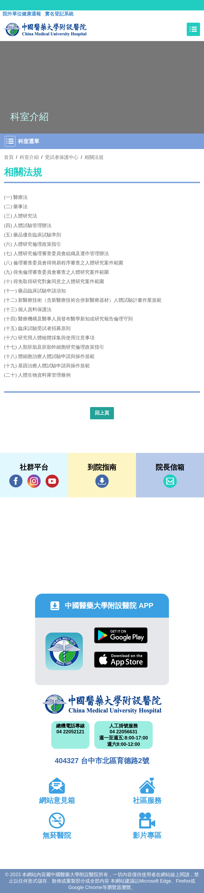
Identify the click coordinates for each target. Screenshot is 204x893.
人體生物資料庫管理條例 (44, 375)
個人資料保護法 (35, 309)
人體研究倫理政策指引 (37, 244)
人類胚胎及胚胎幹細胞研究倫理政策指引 (61, 347)
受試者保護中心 (61, 157)
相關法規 (94, 157)
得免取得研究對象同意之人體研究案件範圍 (58, 281)
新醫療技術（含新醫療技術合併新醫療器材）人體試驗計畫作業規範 (90, 300)
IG (34, 481)
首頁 (9, 157)
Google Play (121, 635)
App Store (121, 659)
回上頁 (102, 413)
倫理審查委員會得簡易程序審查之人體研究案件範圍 (68, 263)
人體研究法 (25, 216)
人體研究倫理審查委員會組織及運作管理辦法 (61, 253)
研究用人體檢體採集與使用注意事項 (56, 337)
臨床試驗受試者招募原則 (44, 328)
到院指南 (102, 481)
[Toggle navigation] (193, 29)
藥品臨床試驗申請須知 (42, 290)
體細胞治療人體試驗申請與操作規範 (56, 356)
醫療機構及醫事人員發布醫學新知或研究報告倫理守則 (75, 318)
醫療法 (20, 197)
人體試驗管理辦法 (32, 225)
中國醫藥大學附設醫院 (102, 704)
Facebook (16, 481)
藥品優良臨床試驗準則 (37, 235)
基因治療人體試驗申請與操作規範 (54, 365)
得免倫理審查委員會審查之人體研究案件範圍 (61, 272)
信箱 (170, 481)
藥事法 (20, 206)
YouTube (52, 481)
